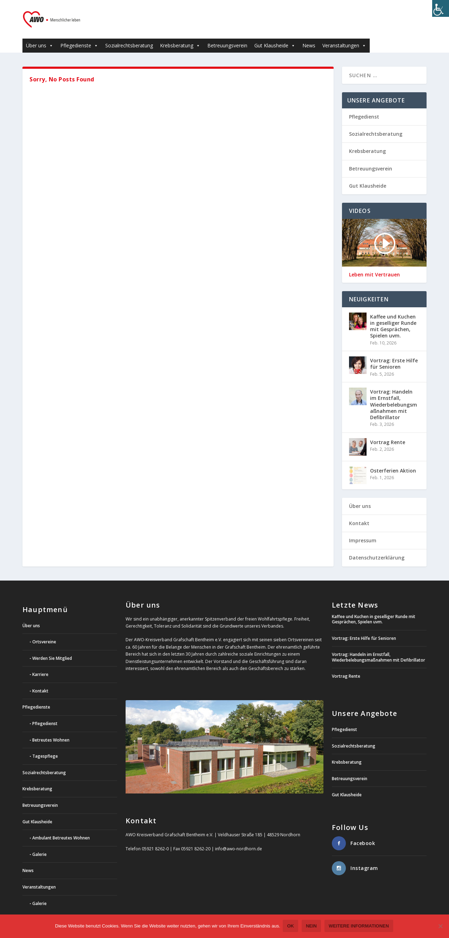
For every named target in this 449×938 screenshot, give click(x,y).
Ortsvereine (44, 631)
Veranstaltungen (344, 35)
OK (291, 926)
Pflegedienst (364, 106)
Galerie (39, 844)
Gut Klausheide (274, 35)
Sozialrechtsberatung (129, 35)
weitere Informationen (359, 926)
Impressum (362, 530)
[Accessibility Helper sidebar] (440, 8)
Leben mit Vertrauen (374, 264)
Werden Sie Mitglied (52, 648)
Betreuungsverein (227, 35)
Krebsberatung (180, 35)
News (308, 35)
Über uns (39, 35)
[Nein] (440, 926)
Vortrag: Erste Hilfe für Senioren (394, 353)
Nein (312, 926)
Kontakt (359, 512)
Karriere (40, 664)
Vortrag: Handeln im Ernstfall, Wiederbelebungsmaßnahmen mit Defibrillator (393, 394)
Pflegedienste (79, 35)
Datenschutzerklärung (376, 547)
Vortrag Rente (387, 431)
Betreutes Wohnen (50, 729)
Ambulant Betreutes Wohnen (61, 827)
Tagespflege (45, 746)
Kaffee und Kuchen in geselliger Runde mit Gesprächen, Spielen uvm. (393, 316)
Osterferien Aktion (393, 460)
